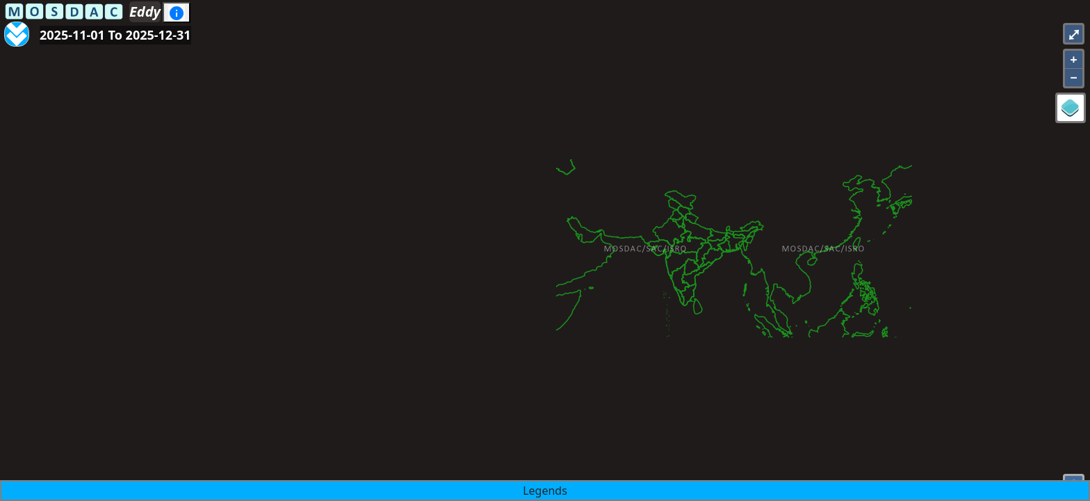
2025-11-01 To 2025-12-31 (115, 34)
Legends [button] (545, 490)
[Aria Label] (16, 26)
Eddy (145, 11)
